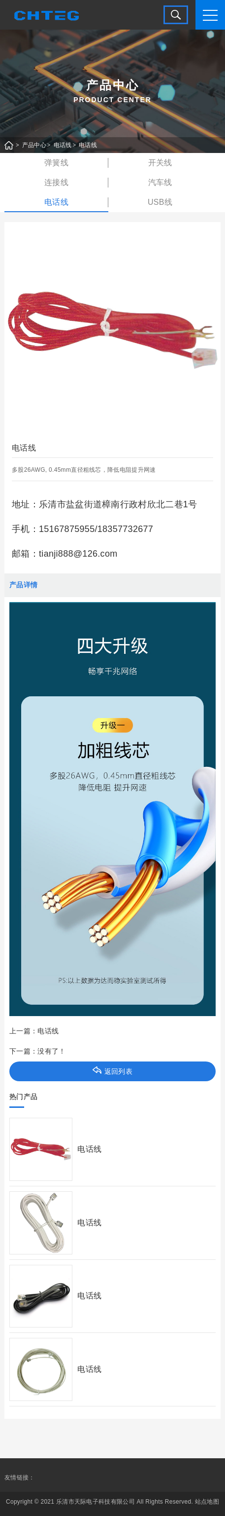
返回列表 (112, 1070)
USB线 (160, 202)
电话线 (63, 145)
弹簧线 (56, 162)
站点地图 (207, 1501)
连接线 (56, 182)
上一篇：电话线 (34, 1031)
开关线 (160, 162)
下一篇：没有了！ (37, 1051)
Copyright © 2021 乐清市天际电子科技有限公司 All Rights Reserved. (99, 1501)
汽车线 (160, 182)
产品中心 (34, 145)
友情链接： (19, 1477)
